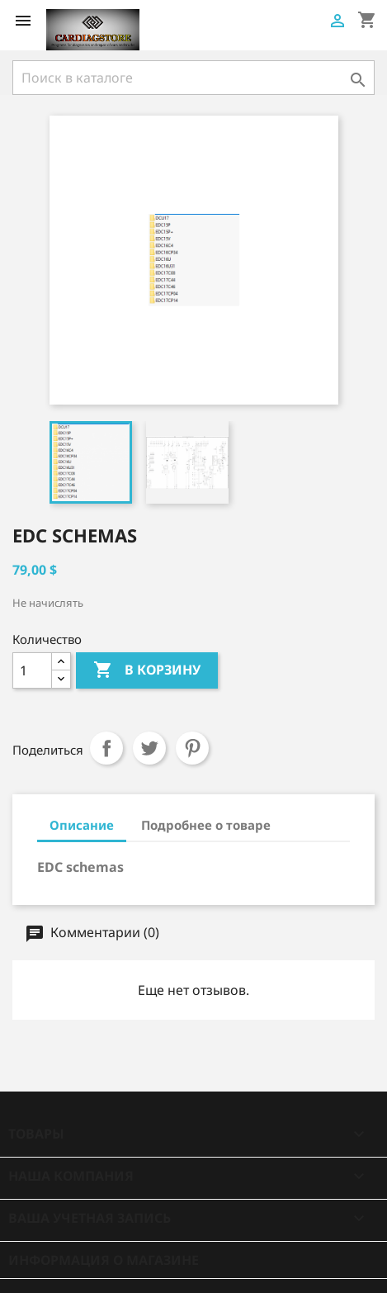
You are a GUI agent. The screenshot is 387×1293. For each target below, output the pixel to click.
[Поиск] (193, 77)
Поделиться (106, 748)
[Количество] (32, 670)
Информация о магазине (103, 1260)
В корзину (147, 670)
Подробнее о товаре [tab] (206, 825)
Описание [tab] (82, 825)
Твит (149, 748)
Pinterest (192, 748)
